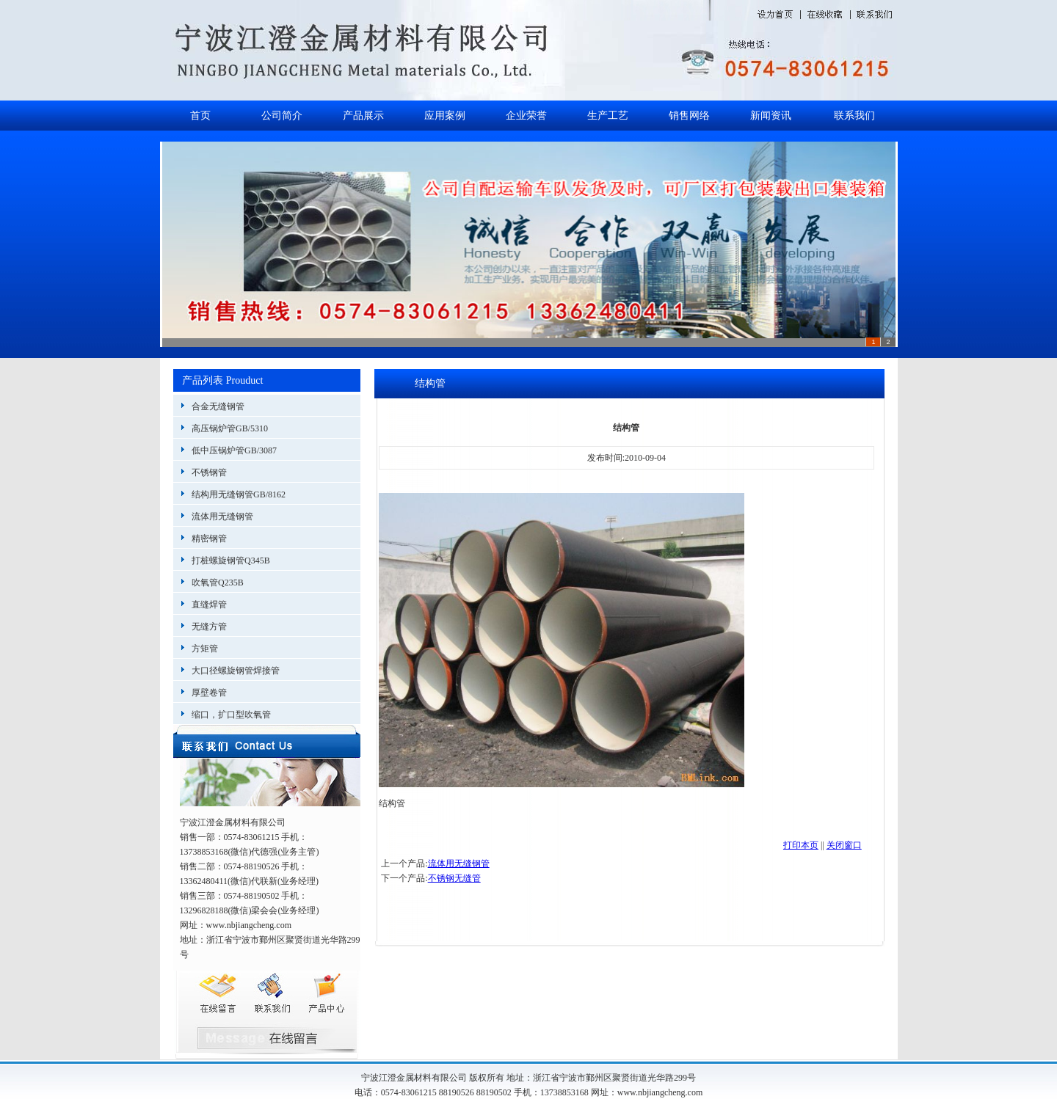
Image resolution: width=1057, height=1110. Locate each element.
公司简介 (281, 115)
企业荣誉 (526, 115)
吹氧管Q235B (218, 582)
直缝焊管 (209, 604)
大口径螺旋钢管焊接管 (236, 670)
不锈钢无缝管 (454, 878)
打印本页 (800, 845)
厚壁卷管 (209, 692)
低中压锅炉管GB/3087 (234, 450)
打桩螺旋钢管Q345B (231, 560)
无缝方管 (209, 626)
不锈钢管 (209, 472)
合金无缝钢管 (218, 406)
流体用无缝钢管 (222, 516)
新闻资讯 (770, 115)
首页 (200, 115)
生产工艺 (607, 115)
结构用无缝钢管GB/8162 (239, 494)
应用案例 (444, 115)
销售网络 (689, 115)
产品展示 (363, 115)
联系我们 (854, 115)
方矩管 (205, 648)
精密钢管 (209, 538)
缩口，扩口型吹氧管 (231, 714)
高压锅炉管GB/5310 (230, 428)
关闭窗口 (844, 845)
